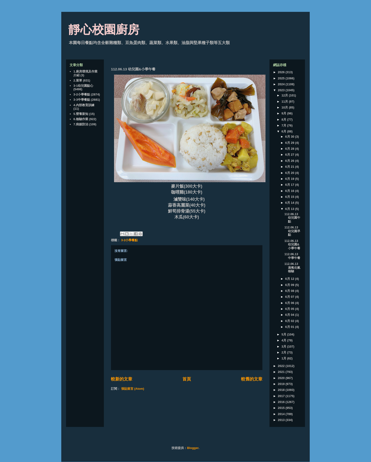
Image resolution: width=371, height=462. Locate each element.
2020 (282, 378)
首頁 (186, 379)
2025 (282, 78)
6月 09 (290, 285)
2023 (282, 90)
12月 (285, 95)
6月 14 (290, 202)
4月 (284, 340)
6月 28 (290, 148)
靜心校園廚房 (103, 29)
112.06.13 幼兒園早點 (292, 231)
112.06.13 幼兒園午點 (292, 217)
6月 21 (290, 166)
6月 (284, 131)
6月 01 (290, 327)
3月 (284, 346)
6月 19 (290, 179)
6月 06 (290, 303)
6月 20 (290, 173)
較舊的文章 (251, 379)
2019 (282, 384)
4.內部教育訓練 (83, 105)
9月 (284, 113)
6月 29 (290, 143)
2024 (282, 84)
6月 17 (290, 184)
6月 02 (290, 321)
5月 (284, 334)
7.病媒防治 (80, 124)
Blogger (192, 448)
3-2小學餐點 (129, 240)
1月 (284, 358)
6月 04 (290, 315)
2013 (282, 420)
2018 (282, 390)
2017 (282, 396)
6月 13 (290, 209)
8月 (284, 119)
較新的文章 (121, 379)
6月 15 (290, 197)
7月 (284, 125)
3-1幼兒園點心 (83, 85)
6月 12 (290, 279)
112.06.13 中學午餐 (292, 256)
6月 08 (290, 291)
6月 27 (290, 154)
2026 (282, 72)
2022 (282, 366)
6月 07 (290, 297)
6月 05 (290, 309)
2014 (282, 414)
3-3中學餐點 (81, 99)
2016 (282, 402)
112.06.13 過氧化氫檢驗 (292, 267)
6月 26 (290, 161)
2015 (282, 408)
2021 (282, 372)
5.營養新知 (80, 114)
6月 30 (290, 136)
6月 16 (290, 191)
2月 (284, 352)
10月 (285, 107)
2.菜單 (77, 80)
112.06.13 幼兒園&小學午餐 (292, 244)
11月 (285, 101)
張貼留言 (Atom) (132, 388)
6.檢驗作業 (80, 119)
